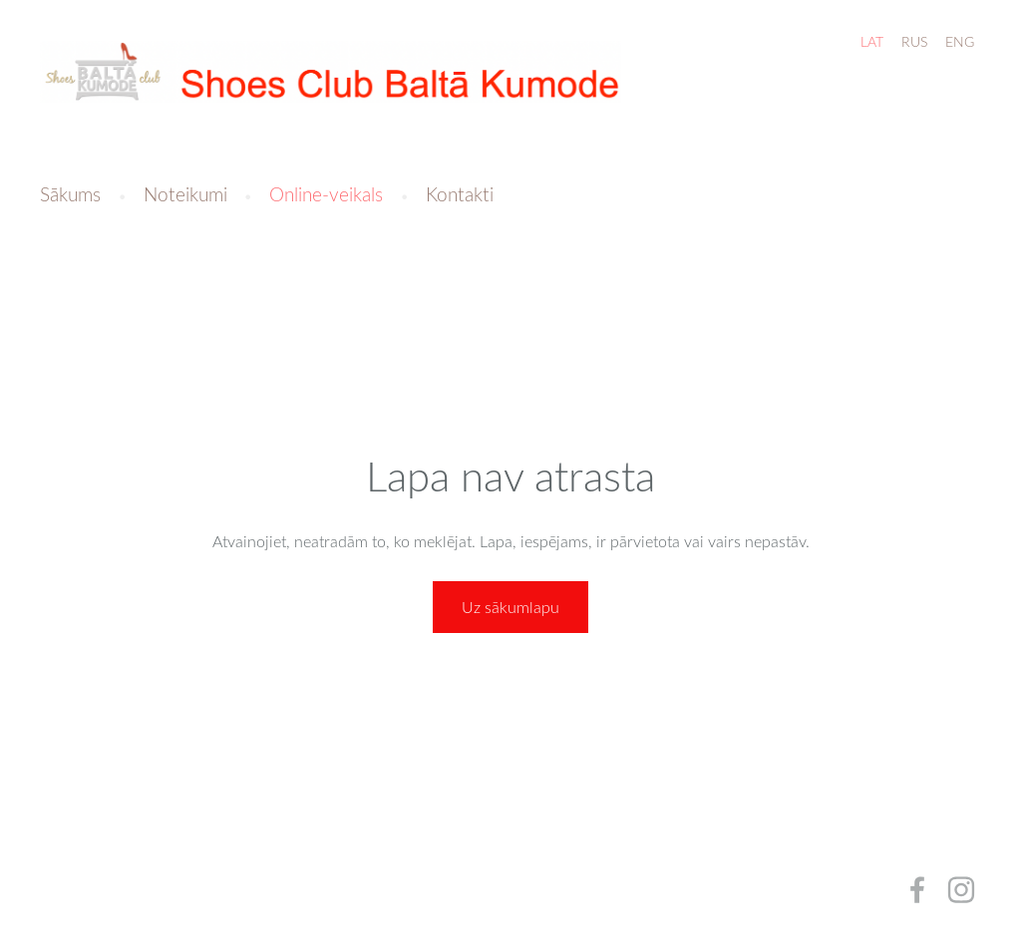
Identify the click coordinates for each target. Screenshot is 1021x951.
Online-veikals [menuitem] (326, 193)
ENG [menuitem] (959, 41)
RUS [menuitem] (914, 41)
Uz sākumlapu (510, 607)
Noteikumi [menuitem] (185, 193)
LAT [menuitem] (871, 41)
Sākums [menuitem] (70, 193)
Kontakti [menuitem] (460, 193)
